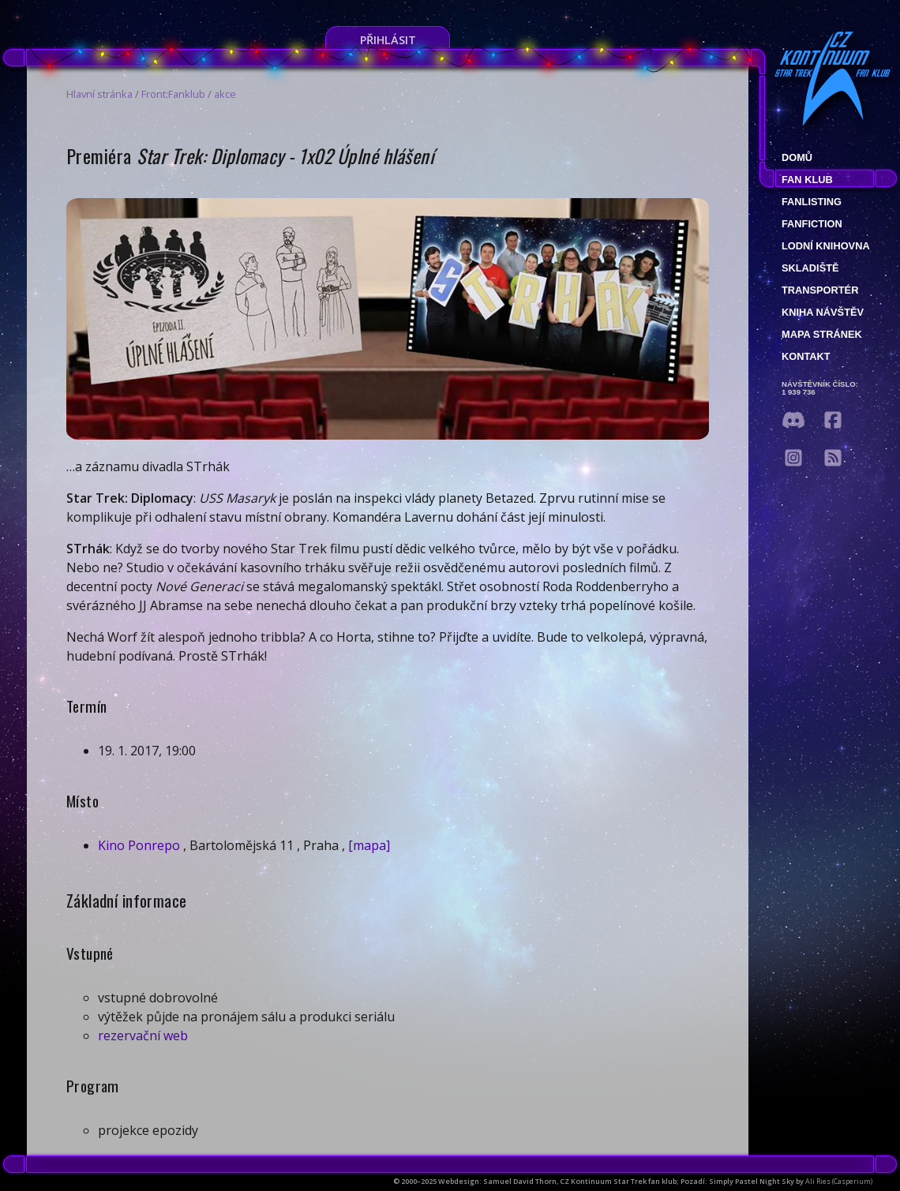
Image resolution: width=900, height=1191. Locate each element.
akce (225, 94)
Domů (797, 157)
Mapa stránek (822, 334)
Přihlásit (388, 39)
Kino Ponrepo (139, 845)
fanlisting (812, 202)
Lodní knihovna (826, 246)
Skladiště (810, 268)
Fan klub (807, 179)
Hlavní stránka (99, 94)
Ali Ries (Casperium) (838, 1181)
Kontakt (806, 356)
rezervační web (143, 1035)
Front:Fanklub (173, 94)
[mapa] (369, 845)
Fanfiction (812, 224)
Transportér (820, 290)
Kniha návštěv (823, 312)
